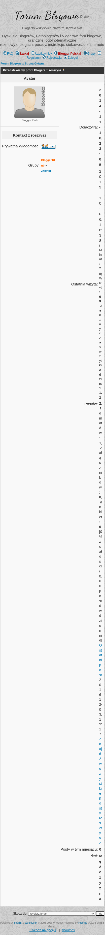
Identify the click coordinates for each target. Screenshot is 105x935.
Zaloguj (71, 57)
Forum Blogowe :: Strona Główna (22, 63)
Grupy (90, 53)
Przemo (82, 922)
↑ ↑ (42, 930)
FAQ (8, 53)
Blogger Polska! (67, 53)
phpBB (18, 922)
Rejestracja (52, 57)
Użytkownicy (41, 53)
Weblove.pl (31, 922)
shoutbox (68, 930)
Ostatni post (100, 660)
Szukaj (22, 53)
